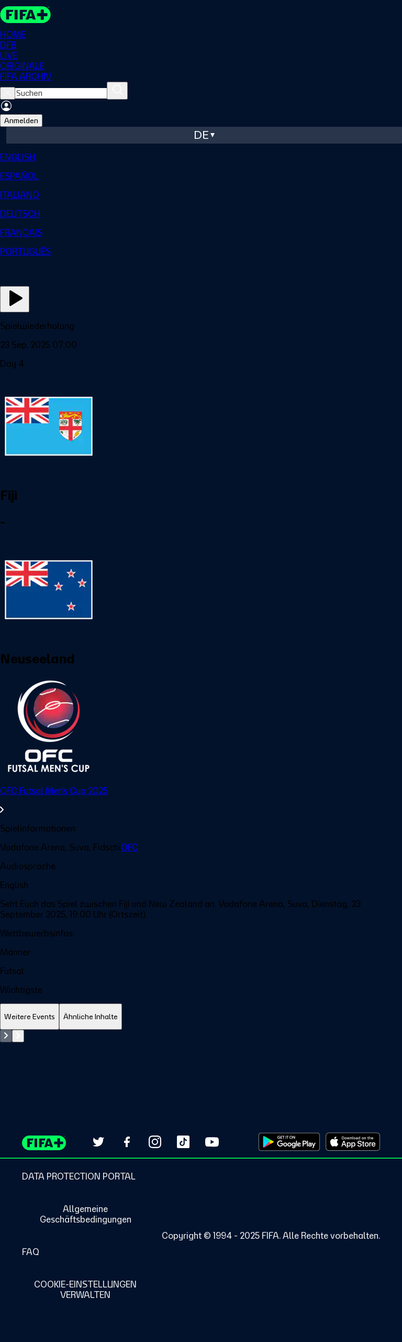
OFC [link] (129, 847)
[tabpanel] (201, 1056)
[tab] (29, 1016)
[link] (201, 800)
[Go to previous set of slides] (6, 1036)
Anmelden (21, 120)
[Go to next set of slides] (18, 1036)
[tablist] (201, 1016)
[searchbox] (61, 93)
